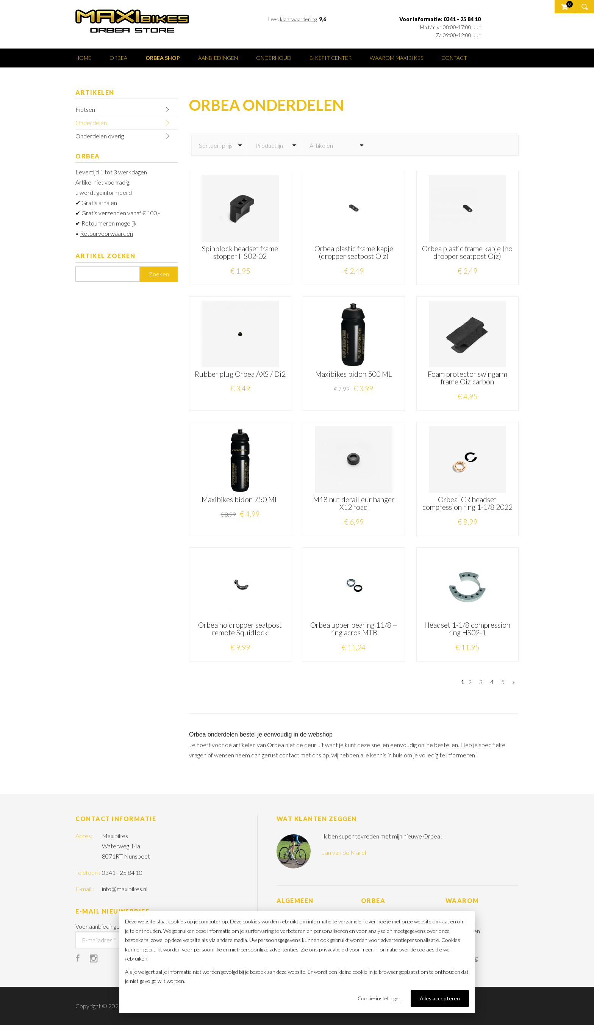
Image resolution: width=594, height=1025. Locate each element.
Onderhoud (273, 58)
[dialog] (297, 962)
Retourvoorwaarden (106, 233)
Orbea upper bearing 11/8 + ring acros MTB (353, 629)
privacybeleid (333, 949)
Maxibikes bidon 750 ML (240, 499)
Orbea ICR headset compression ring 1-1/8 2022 (467, 503)
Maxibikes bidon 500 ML (353, 374)
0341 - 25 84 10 (122, 872)
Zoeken (159, 273)
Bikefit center (331, 58)
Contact (454, 58)
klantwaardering (298, 19)
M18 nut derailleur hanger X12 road (353, 503)
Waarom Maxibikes (396, 58)
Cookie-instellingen (380, 998)
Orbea (118, 58)
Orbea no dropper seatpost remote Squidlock (240, 629)
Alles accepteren (440, 998)
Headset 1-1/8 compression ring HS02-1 (467, 629)
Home (83, 58)
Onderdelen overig (99, 135)
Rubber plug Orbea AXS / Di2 (240, 374)
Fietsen (85, 109)
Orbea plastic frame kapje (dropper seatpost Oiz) (353, 252)
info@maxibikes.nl (124, 888)
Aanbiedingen (218, 58)
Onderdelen (91, 122)
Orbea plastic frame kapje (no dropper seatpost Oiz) (467, 252)
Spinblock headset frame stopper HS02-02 (240, 252)
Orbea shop (162, 58)
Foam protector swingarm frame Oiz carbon (467, 378)
